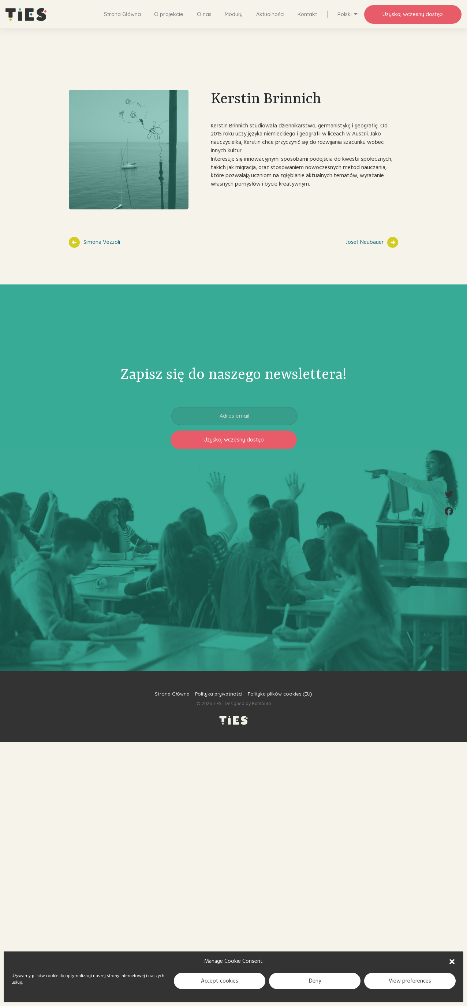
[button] (452, 961)
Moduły (234, 14)
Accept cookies (219, 981)
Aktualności (270, 14)
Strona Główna (122, 14)
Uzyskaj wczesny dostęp (412, 14)
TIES (217, 703)
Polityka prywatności (218, 694)
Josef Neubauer (365, 242)
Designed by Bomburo (248, 703)
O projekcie (168, 14)
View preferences (410, 981)
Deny (315, 981)
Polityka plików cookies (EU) (280, 694)
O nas (204, 14)
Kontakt (307, 14)
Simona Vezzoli (101, 242)
